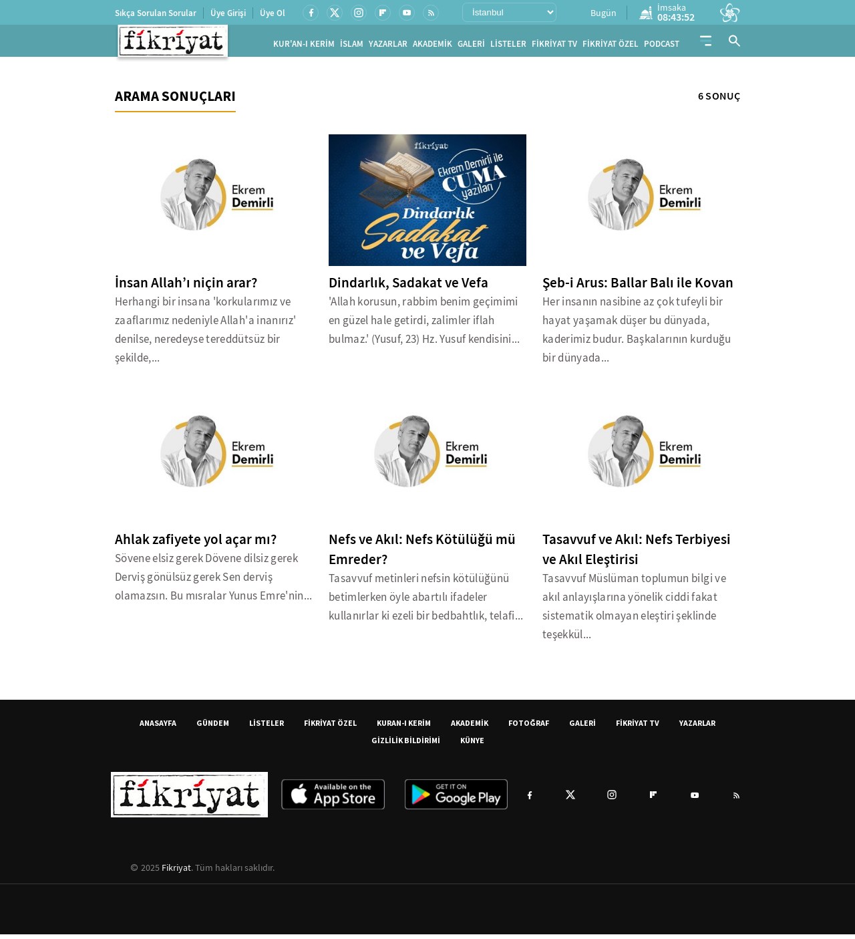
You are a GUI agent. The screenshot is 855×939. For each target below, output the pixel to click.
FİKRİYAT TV (554, 46)
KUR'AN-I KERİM (304, 46)
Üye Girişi (228, 13)
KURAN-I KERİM (404, 727)
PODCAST (661, 46)
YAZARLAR (388, 46)
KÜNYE (472, 745)
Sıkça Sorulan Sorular (155, 13)
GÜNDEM (212, 727)
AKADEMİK (432, 46)
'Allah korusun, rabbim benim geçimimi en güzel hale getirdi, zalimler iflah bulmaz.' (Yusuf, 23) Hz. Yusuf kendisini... (424, 325)
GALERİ (471, 46)
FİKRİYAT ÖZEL (610, 46)
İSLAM (351, 46)
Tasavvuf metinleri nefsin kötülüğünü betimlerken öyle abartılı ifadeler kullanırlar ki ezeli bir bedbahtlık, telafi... (426, 602)
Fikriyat (176, 872)
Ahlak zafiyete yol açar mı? (196, 544)
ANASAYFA (158, 727)
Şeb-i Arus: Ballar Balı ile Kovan (637, 287)
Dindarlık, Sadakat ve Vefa (408, 287)
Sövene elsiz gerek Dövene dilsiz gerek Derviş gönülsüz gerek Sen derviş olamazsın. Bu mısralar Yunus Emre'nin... (214, 582)
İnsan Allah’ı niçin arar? (186, 287)
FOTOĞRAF (528, 727)
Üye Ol (272, 13)
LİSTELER (508, 46)
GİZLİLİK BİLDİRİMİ (405, 745)
